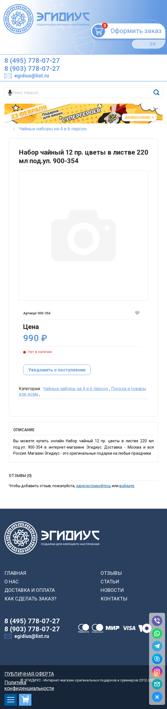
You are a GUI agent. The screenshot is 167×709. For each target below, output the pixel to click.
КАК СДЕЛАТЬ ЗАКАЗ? (30, 599)
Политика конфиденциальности (29, 682)
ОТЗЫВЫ (111, 573)
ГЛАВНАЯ (15, 573)
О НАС (11, 581)
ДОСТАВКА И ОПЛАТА (29, 590)
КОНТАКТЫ (114, 599)
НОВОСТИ (112, 590)
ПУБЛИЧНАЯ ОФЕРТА (29, 674)
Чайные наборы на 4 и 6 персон (75, 388)
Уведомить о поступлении (56, 370)
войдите (126, 486)
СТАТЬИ (110, 581)
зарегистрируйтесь (93, 486)
